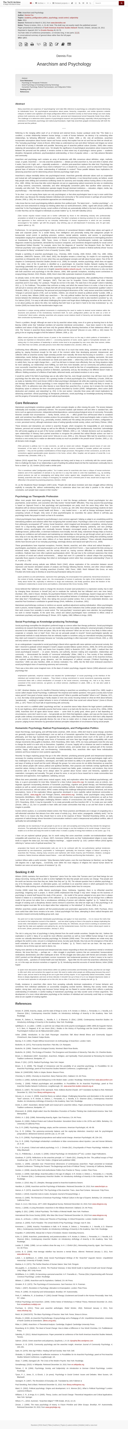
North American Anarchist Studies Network (60, 28)
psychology (53, 18)
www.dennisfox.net (58, 23)
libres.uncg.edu (49, 1321)
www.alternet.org (23, 1254)
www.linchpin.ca (101, 1186)
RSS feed (42, 1425)
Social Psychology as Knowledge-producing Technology (40, 85)
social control (63, 18)
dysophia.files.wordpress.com (81, 1341)
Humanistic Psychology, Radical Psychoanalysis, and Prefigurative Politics (46, 87)
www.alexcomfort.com (104, 1080)
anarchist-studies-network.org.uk (68, 269)
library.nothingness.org (46, 1092)
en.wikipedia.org (78, 1365)
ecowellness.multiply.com (31, 1304)
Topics (63, 1425)
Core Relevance (26, 81)
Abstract (24, 78)
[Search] (106, 3)
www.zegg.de (35, 795)
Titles (50, 1425)
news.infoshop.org (24, 1311)
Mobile (81, 1425)
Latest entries (72, 1425)
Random (34, 1425)
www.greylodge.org (52, 1407)
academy (27, 18)
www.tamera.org (67, 795)
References (24, 92)
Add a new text (91, 1425)
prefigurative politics (40, 18)
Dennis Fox (29, 15)
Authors (56, 1425)
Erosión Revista (47, 30)
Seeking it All (25, 89)
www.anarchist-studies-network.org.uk (78, 1086)
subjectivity (74, 18)
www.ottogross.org (99, 1204)
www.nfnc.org (78, 782)
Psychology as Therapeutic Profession (34, 83)
